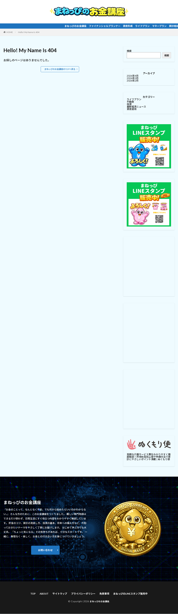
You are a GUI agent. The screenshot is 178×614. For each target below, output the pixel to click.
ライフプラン (134, 99)
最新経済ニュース (136, 106)
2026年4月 (133, 75)
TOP (26, 593)
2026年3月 (133, 78)
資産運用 (131, 109)
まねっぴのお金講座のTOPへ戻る (59, 69)
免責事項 (105, 593)
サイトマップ (56, 593)
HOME (9, 32)
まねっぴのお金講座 (99, 601)
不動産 (130, 101)
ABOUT (38, 593)
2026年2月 (133, 80)
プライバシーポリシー (82, 593)
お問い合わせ (45, 550)
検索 (129, 50)
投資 (129, 104)
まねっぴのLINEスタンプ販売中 (135, 593)
